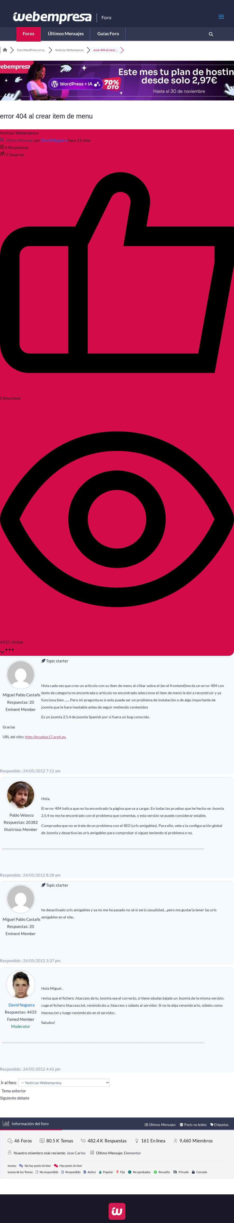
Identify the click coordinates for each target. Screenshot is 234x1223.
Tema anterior (13, 1090)
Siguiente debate (15, 1098)
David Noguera (54, 140)
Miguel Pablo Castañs (21, 694)
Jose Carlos (76, 1153)
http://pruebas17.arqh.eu (45, 736)
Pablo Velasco (22, 815)
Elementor (132, 1153)
